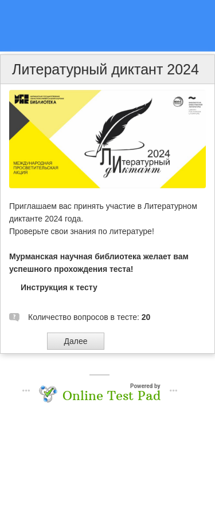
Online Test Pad (111, 395)
